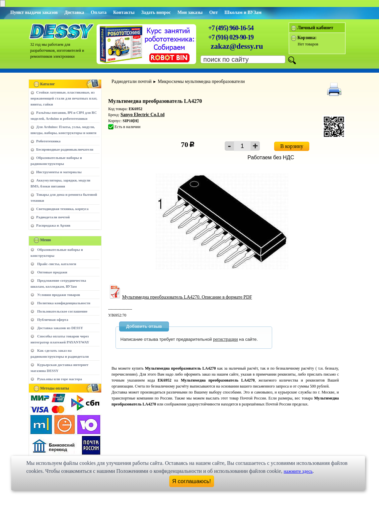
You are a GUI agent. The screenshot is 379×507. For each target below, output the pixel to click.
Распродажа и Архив (53, 225)
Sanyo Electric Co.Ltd (142, 114)
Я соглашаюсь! (191, 481)
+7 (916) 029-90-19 (230, 37)
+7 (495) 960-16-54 (230, 28)
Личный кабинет (315, 27)
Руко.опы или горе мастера (59, 379)
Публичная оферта (52, 320)
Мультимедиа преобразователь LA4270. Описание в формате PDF (180, 297)
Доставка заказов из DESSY (60, 328)
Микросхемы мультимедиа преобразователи (201, 81)
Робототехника (48, 141)
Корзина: (307, 37)
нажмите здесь (298, 471)
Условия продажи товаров (58, 295)
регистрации (225, 339)
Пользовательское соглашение (62, 311)
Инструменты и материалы (59, 172)
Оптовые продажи (52, 272)
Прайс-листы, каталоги (56, 264)
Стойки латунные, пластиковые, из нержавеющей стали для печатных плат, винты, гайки (64, 98)
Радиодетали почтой (53, 217)
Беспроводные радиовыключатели (64, 149)
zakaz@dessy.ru (237, 46)
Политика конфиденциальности (63, 303)
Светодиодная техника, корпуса (62, 209)
